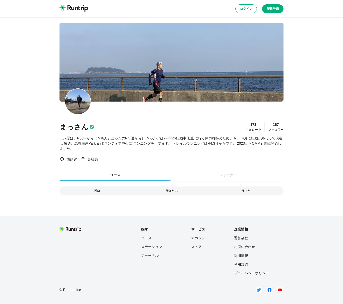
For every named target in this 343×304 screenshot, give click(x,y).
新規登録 (273, 9)
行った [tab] (245, 191)
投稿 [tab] (97, 191)
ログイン (246, 9)
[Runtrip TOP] (74, 8)
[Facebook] (269, 289)
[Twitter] (259, 289)
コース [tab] (115, 175)
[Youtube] (280, 289)
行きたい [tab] (171, 191)
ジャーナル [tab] (228, 175)
